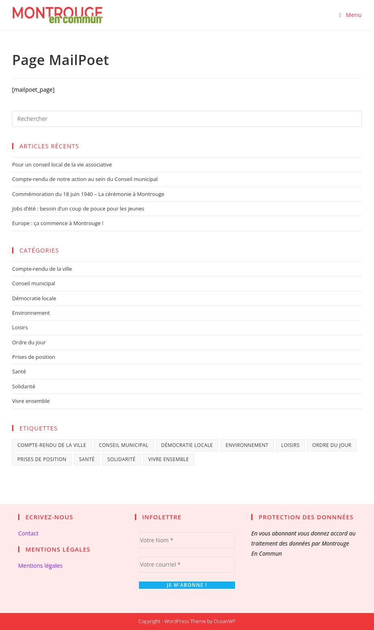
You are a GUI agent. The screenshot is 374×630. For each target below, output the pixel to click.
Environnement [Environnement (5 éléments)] (247, 445)
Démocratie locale (34, 298)
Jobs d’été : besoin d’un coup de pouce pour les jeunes (78, 208)
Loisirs (20, 327)
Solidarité (23, 386)
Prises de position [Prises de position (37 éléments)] (41, 459)
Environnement (31, 312)
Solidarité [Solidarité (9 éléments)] (121, 459)
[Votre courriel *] (187, 564)
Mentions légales (40, 565)
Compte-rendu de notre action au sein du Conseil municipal (85, 179)
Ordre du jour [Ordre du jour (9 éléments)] (331, 445)
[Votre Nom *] (187, 540)
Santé (19, 371)
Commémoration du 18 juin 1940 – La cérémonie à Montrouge (88, 194)
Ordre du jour (29, 342)
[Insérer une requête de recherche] (187, 119)
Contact (28, 533)
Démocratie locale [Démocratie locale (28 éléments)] (187, 445)
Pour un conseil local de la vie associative (62, 164)
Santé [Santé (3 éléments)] (87, 459)
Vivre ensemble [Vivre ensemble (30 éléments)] (168, 459)
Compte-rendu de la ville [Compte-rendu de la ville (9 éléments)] (51, 445)
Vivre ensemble (31, 401)
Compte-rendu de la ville (42, 268)
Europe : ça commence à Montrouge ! (57, 223)
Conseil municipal (33, 283)
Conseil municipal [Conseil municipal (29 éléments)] (124, 445)
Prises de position (33, 356)
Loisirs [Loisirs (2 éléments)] (290, 445)
